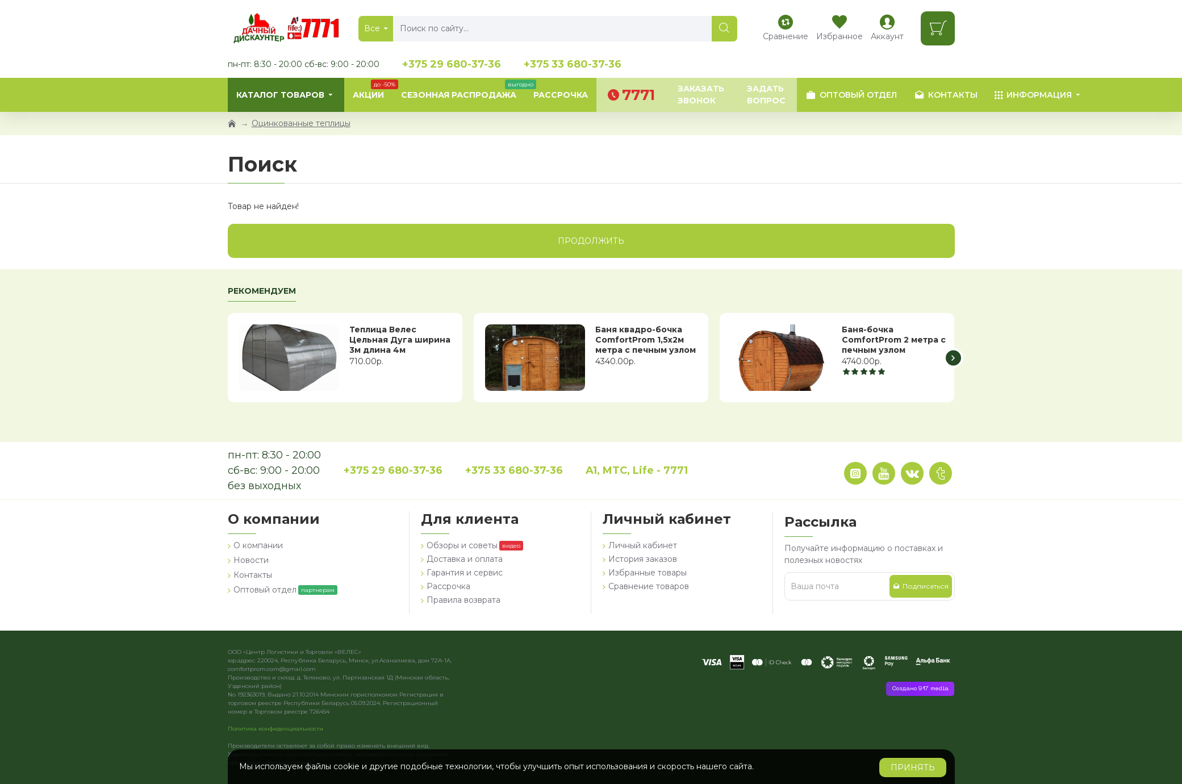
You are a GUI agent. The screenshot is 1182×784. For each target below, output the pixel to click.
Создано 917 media (920, 688)
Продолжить (591, 241)
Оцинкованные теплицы (301, 123)
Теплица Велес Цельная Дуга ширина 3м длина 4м (399, 339)
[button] (953, 358)
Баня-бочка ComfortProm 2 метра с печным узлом (894, 339)
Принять (913, 767)
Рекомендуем (262, 291)
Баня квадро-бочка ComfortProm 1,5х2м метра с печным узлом (645, 339)
